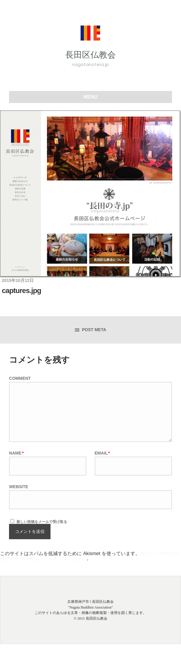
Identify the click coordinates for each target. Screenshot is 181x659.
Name (16, 453)
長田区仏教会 (90, 54)
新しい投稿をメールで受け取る (42, 522)
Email (102, 453)
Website (18, 486)
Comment (20, 378)
